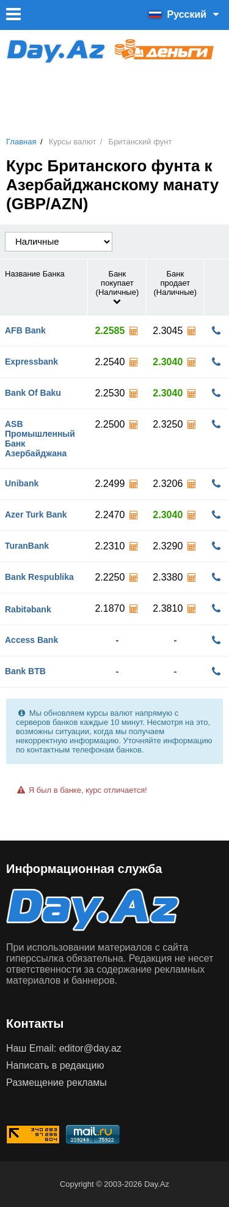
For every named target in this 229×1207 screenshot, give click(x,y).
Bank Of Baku (33, 393)
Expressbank (31, 361)
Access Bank (31, 640)
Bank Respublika (39, 577)
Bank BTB (25, 671)
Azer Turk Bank (36, 514)
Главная (21, 141)
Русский (186, 14)
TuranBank (27, 546)
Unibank (21, 483)
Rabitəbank (28, 609)
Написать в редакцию (55, 1065)
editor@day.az (90, 1048)
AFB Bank (25, 330)
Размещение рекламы (56, 1082)
